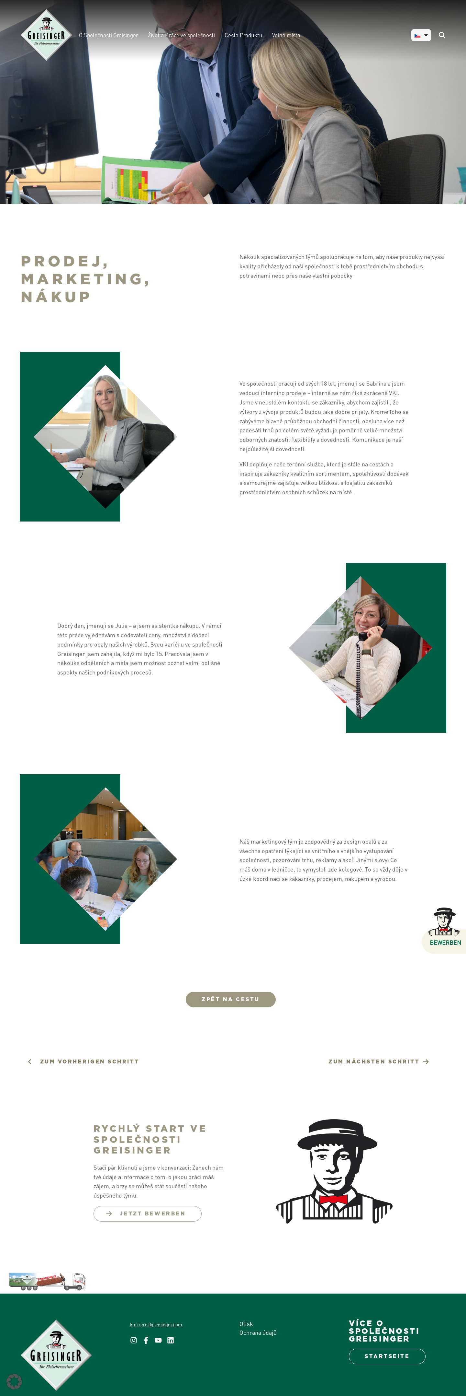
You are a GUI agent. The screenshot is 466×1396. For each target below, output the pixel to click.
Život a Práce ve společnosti (181, 35)
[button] (14, 1381)
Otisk (246, 1323)
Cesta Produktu (243, 35)
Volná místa (286, 35)
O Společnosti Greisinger (108, 35)
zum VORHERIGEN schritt (89, 1062)
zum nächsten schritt (374, 1062)
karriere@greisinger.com (156, 1324)
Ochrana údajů (258, 1332)
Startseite (387, 1356)
